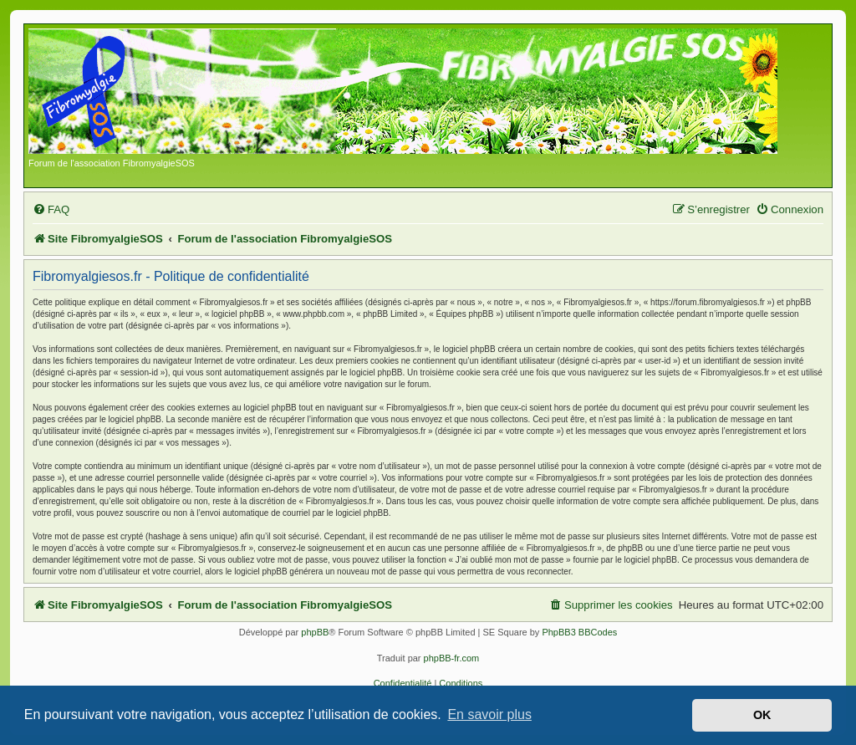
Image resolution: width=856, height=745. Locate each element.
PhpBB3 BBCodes (579, 632)
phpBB (315, 632)
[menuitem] (51, 209)
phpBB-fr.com (452, 658)
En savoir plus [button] (489, 714)
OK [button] (762, 715)
